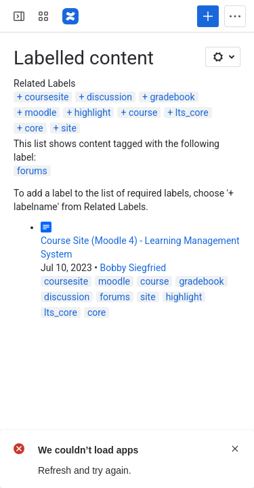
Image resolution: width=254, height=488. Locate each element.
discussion (109, 97)
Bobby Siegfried (133, 267)
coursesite (46, 97)
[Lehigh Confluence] (70, 16)
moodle (40, 112)
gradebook (172, 97)
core (33, 128)
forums (32, 170)
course (143, 112)
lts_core (192, 112)
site (69, 128)
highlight (93, 112)
